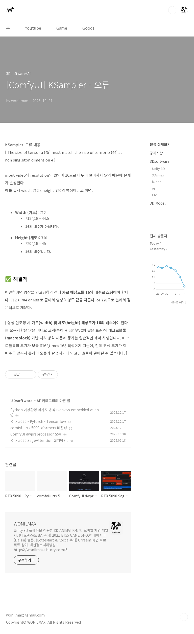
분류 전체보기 (160, 144)
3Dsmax (158, 175)
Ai (38, 400)
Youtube (33, 28)
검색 (172, 10)
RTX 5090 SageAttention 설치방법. (39, 440)
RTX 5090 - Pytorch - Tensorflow (38, 421)
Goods (88, 28)
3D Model (157, 203)
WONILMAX (25, 523)
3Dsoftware (22, 400)
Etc (154, 194)
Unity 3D (158, 168)
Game (61, 28)
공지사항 (156, 152)
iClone (156, 181)
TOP (184, 617)
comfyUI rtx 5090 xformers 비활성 (38, 427)
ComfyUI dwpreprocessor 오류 (35, 434)
